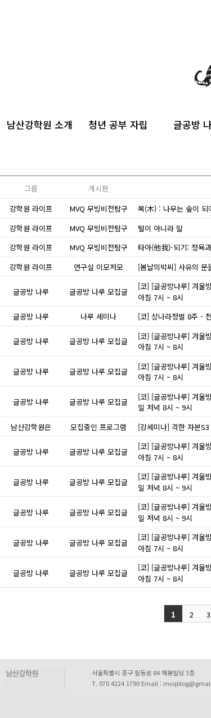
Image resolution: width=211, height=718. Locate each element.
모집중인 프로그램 (98, 427)
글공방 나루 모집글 (98, 291)
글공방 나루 (31, 291)
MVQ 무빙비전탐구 (99, 208)
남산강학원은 (31, 427)
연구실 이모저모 (98, 267)
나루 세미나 (98, 316)
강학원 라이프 (31, 208)
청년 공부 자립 (118, 123)
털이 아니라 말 (160, 228)
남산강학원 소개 (40, 123)
